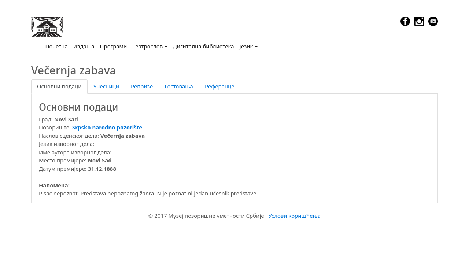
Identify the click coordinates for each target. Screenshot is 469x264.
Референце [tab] (219, 86)
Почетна (58, 46)
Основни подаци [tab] (59, 86)
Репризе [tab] (142, 86)
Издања (84, 46)
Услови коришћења (294, 215)
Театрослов (147, 46)
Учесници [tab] (106, 86)
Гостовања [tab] (179, 86)
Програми (113, 46)
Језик (246, 46)
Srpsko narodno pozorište (107, 127)
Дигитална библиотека (203, 46)
